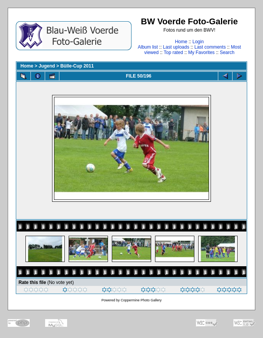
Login (198, 41)
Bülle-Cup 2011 (77, 66)
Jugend (47, 66)
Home (181, 41)
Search (227, 52)
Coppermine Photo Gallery (141, 300)
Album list (148, 47)
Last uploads (176, 47)
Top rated (173, 52)
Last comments (210, 47)
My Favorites (201, 52)
